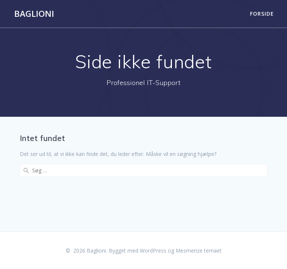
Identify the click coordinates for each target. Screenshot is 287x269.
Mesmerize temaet (199, 250)
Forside (262, 13)
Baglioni (34, 14)
